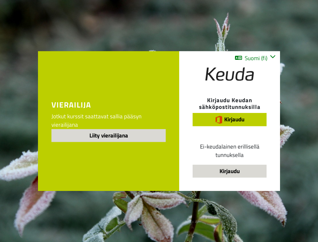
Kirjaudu (229, 119)
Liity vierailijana (108, 135)
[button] (255, 58)
